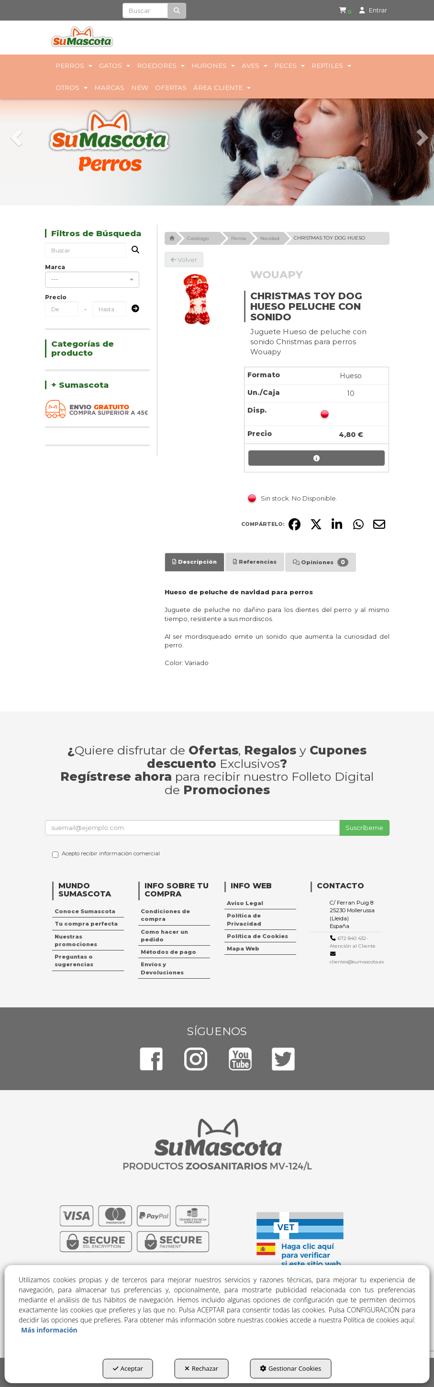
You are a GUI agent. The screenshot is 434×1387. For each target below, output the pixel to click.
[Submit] (132, 309)
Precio (56, 297)
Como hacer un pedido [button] (164, 935)
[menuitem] (341, 10)
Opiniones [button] (320, 562)
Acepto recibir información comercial (106, 854)
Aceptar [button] (128, 1368)
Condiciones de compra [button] (165, 915)
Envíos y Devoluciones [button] (162, 968)
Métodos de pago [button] (168, 952)
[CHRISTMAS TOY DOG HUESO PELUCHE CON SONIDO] (197, 300)
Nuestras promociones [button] (76, 940)
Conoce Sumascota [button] (85, 911)
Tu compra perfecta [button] (86, 923)
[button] (343, 10)
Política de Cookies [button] (257, 936)
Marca (55, 267)
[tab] (194, 562)
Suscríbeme (364, 827)
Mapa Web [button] (243, 948)
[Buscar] (176, 11)
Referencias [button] (255, 561)
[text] (145, 10)
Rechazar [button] (201, 1368)
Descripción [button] (194, 561)
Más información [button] (49, 1329)
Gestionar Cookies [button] (290, 1368)
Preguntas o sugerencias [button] (74, 960)
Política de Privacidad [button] (244, 919)
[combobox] (92, 280)
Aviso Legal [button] (245, 903)
